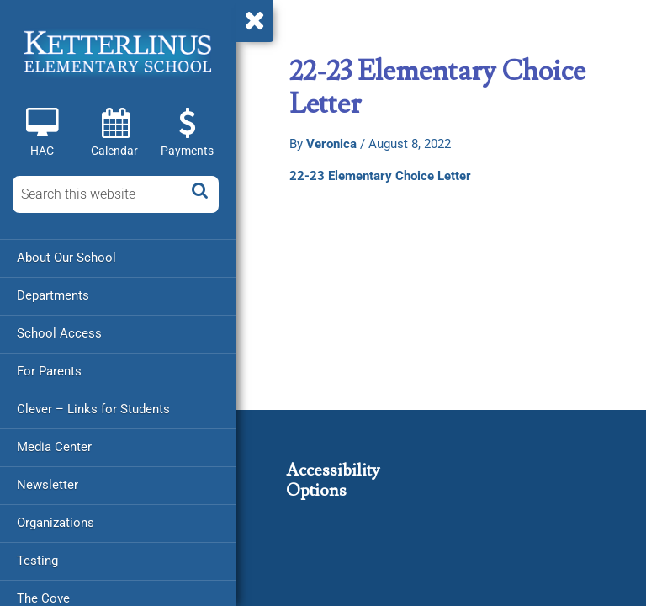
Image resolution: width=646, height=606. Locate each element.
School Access (59, 333)
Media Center (54, 446)
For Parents (49, 371)
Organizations (55, 522)
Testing (37, 560)
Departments (53, 295)
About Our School (66, 257)
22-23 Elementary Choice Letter (380, 175)
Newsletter (47, 484)
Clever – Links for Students (93, 409)
